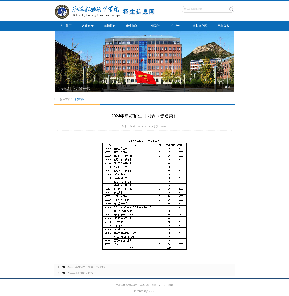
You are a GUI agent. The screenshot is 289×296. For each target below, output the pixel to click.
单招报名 (110, 25)
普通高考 (88, 25)
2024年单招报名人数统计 (81, 273)
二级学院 (154, 25)
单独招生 (79, 99)
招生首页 (66, 25)
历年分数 (223, 25)
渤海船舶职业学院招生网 (74, 88)
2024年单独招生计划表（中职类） (86, 267)
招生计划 (176, 25)
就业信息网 (199, 25)
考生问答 (132, 25)
